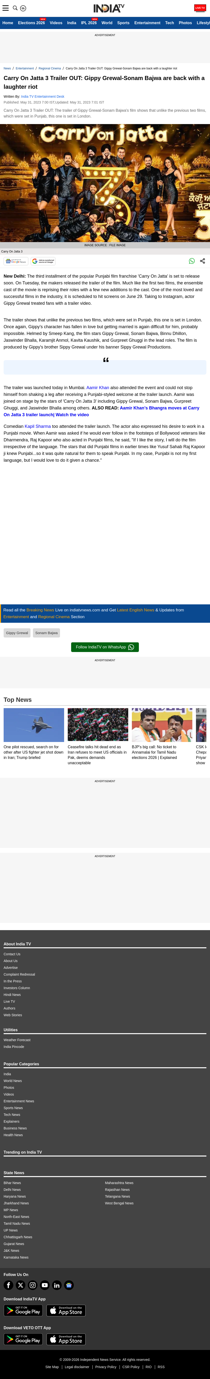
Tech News (12, 1115)
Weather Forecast (17, 1040)
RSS (161, 1367)
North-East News (16, 1217)
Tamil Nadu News (17, 1223)
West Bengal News (119, 1203)
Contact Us (12, 954)
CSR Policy (131, 1367)
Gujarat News (14, 1244)
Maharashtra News (119, 1183)
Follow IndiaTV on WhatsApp (105, 647)
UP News (11, 1230)
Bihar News (12, 1183)
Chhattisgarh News (18, 1237)
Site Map (52, 1367)
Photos (185, 23)
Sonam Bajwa (46, 633)
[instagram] (33, 1285)
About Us (11, 961)
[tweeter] (20, 1285)
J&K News (11, 1251)
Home (7, 23)
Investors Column (17, 988)
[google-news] (69, 1285)
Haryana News (15, 1196)
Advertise (11, 968)
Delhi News (12, 1190)
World (107, 23)
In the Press (13, 981)
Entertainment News (19, 1101)
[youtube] (45, 1285)
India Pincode (14, 1047)
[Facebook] (8, 1285)
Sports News (13, 1108)
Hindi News (12, 995)
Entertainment (147, 23)
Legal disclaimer (77, 1367)
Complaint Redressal (19, 974)
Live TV (9, 1001)
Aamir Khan (97, 387)
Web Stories (13, 1015)
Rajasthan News (117, 1190)
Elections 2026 (31, 23)
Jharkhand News (16, 1203)
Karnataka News (16, 1257)
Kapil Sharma (38, 426)
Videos (56, 23)
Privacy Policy (105, 1367)
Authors (9, 1008)
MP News (11, 1210)
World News (13, 1081)
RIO (149, 1367)
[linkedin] (57, 1285)
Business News (15, 1128)
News (7, 68)
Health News (13, 1135)
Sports (123, 23)
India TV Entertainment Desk (42, 96)
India (71, 23)
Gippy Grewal (17, 633)
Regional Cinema (50, 68)
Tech (169, 23)
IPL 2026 (89, 23)
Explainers (11, 1121)
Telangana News (117, 1196)
